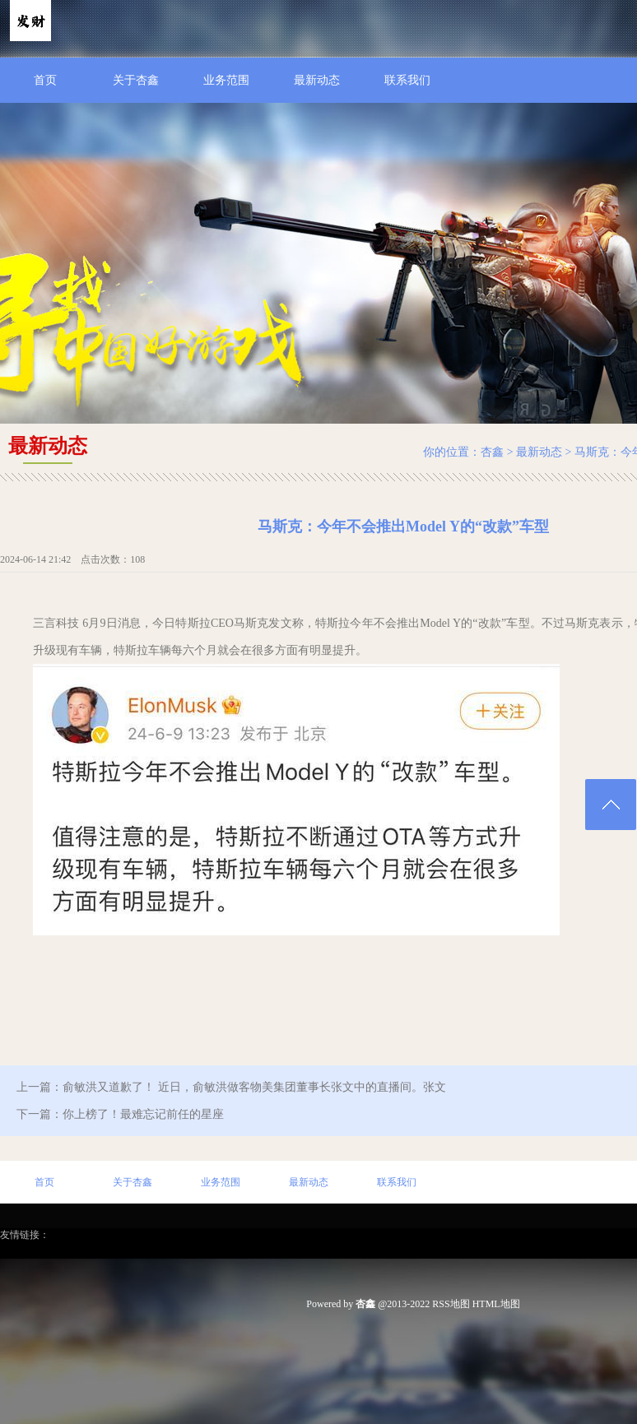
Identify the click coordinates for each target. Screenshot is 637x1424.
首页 (45, 80)
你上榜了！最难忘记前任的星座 (143, 1114)
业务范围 (226, 80)
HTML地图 (496, 1304)
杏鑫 (492, 452)
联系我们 (407, 80)
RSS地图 (450, 1304)
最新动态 (317, 80)
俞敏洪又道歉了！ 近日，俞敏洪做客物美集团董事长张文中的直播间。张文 (254, 1087)
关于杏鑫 (136, 80)
